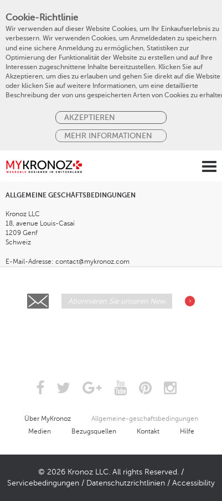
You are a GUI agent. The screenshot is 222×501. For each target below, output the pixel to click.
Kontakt (148, 431)
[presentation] (112, 335)
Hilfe (187, 431)
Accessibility (193, 483)
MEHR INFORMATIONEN (108, 135)
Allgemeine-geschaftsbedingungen (144, 418)
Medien (39, 431)
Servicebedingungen (43, 483)
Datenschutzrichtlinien (125, 483)
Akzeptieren (89, 117)
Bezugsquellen (93, 431)
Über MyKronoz (47, 418)
